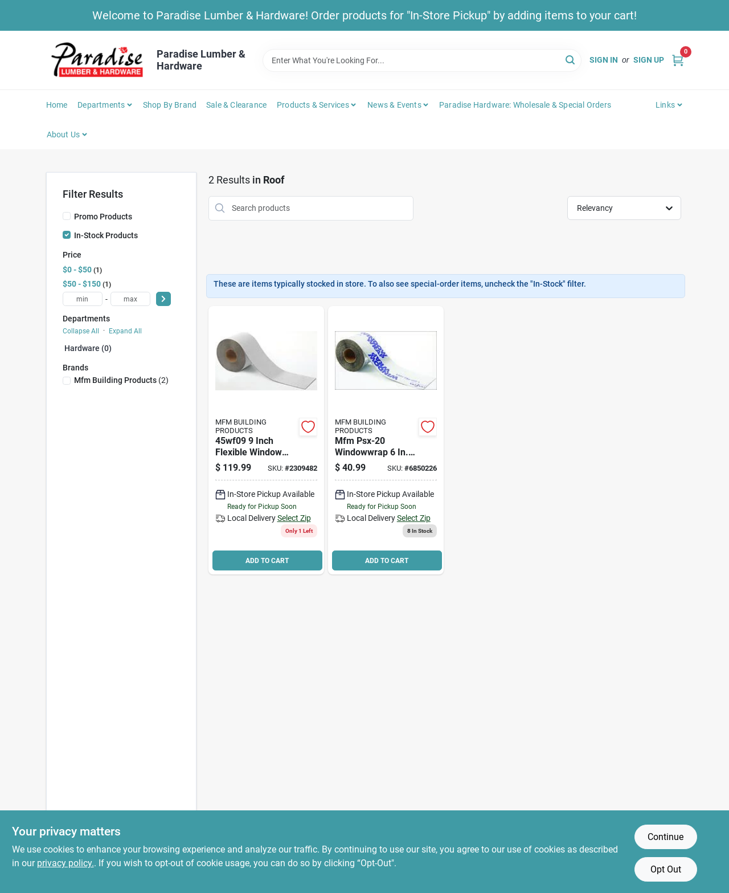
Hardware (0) (88, 348)
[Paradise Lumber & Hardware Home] (97, 60)
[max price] (130, 299)
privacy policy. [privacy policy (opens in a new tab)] (65, 863)
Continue (665, 836)
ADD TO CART (267, 561)
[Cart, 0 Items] (677, 60)
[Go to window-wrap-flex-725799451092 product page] (266, 440)
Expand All (125, 331)
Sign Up (648, 59)
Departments (101, 104)
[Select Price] (163, 299)
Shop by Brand (170, 104)
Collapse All (81, 331)
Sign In (603, 59)
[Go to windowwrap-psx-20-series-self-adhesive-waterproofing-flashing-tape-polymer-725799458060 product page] (386, 440)
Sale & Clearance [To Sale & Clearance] (236, 104)
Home (57, 104)
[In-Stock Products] (67, 235)
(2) (121, 380)
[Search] (571, 59)
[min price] (83, 299)
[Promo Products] (67, 216)
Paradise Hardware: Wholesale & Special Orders (525, 104)
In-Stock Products (106, 235)
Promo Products (103, 216)
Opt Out (665, 869)
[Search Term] (422, 60)
